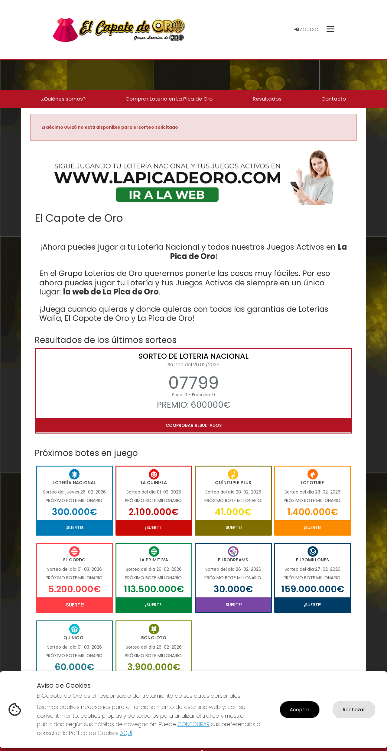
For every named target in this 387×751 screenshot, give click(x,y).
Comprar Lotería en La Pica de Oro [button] (169, 98)
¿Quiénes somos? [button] (63, 98)
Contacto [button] (333, 98)
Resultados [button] (267, 98)
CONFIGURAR (193, 724)
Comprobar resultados (194, 425)
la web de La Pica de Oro (111, 291)
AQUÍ (126, 733)
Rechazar (354, 709)
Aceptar (300, 709)
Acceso (306, 29)
